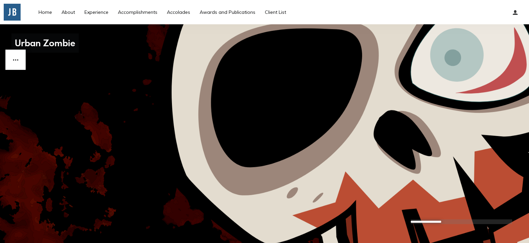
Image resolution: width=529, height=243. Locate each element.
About (68, 12)
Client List (275, 12)
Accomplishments (137, 12)
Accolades (178, 12)
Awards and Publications (227, 12)
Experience (96, 12)
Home (45, 12)
